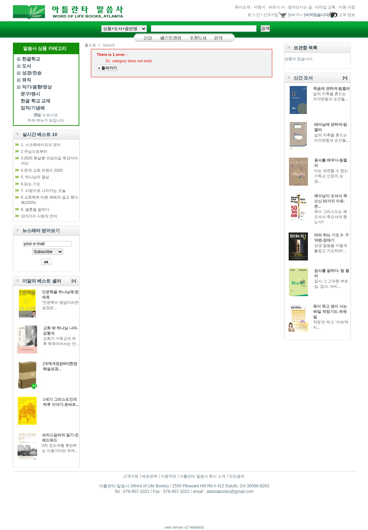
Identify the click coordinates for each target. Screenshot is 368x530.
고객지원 (130, 476)
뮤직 (26, 80)
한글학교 (31, 59)
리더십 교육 (325, 7)
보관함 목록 (306, 47)
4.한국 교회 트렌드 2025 (42, 170)
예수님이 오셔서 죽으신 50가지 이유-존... (330, 201)
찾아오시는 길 (300, 7)
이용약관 (168, 476)
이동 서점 (347, 7)
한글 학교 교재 (35, 100)
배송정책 (149, 476)
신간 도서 (303, 77)
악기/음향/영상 (37, 86)
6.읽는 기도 (31, 184)
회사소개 (242, 7)
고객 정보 (347, 15)
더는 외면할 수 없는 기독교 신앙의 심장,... (331, 176)
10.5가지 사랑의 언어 (39, 216)
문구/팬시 (30, 93)
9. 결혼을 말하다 (35, 209)
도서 (26, 66)
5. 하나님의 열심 (35, 177)
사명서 (259, 7)
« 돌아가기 (107, 68)
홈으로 (90, 45)
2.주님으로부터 (34, 151)
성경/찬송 (32, 73)
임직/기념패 (33, 107)
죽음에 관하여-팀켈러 (331, 88)
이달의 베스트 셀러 (41, 281)
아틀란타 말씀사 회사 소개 (202, 476)
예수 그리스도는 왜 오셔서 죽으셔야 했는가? (330, 216)
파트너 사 (276, 7)
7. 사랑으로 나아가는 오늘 (43, 190)
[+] (74, 281)
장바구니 (295, 15)
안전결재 (236, 476)
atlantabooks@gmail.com (230, 491)
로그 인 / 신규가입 (263, 15)
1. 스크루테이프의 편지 (41, 145)
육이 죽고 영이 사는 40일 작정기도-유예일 (330, 311)
